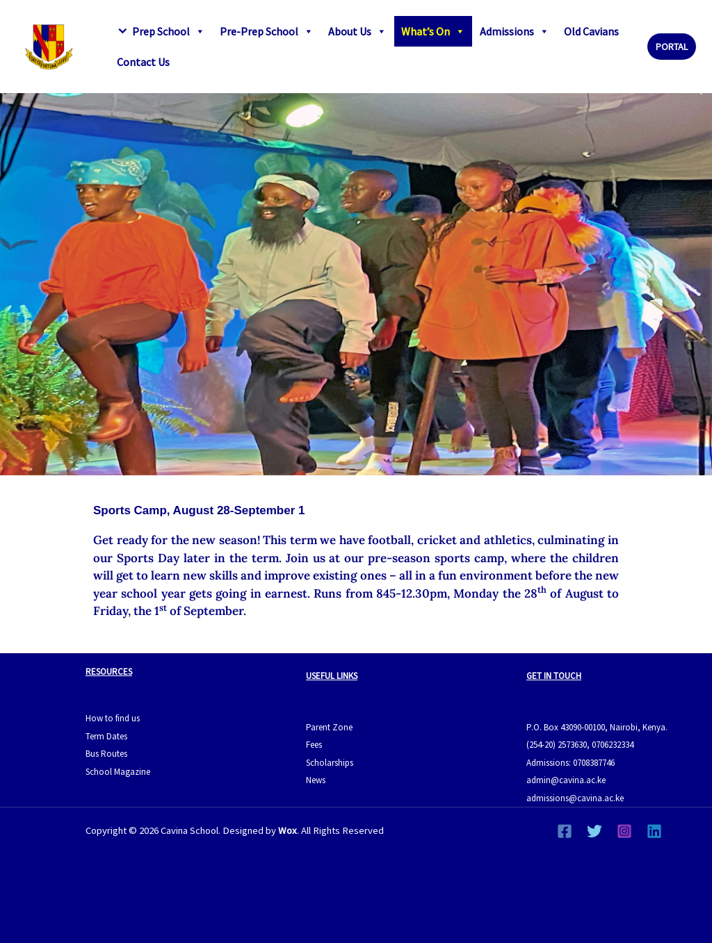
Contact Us (143, 62)
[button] (671, 46)
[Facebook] (564, 831)
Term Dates (106, 736)
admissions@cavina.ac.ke (575, 798)
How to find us (113, 718)
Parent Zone (329, 727)
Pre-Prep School (267, 31)
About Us (357, 31)
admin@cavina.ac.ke (566, 780)
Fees (314, 745)
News (315, 780)
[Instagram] (624, 831)
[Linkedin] (654, 831)
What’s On (433, 31)
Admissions (514, 31)
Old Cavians (591, 31)
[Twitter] (594, 831)
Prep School (168, 31)
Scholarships (329, 763)
